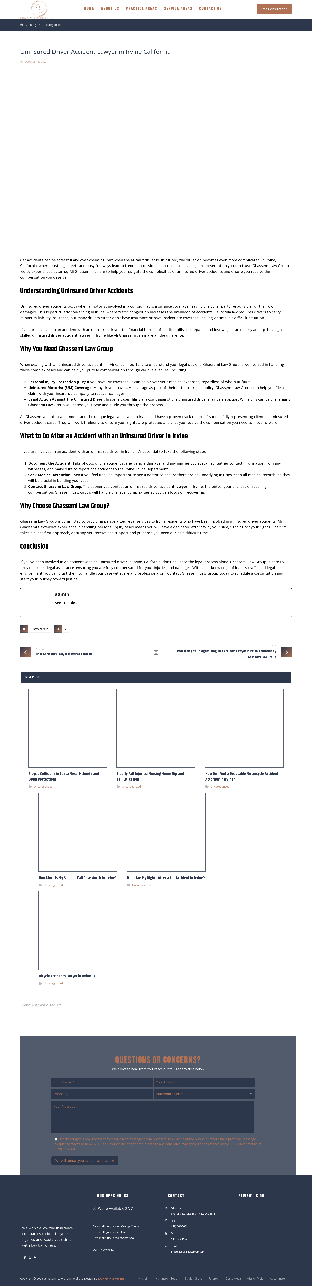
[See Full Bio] (76, 603)
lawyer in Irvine (189, 486)
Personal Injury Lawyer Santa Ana (113, 1238)
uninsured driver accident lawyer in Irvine (69, 335)
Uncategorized (40, 629)
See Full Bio (65, 602)
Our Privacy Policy (103, 1249)
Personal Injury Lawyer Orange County (116, 1226)
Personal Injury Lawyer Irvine (110, 1232)
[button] (24, 1257)
